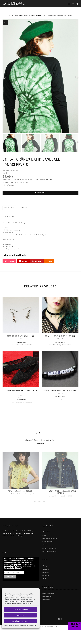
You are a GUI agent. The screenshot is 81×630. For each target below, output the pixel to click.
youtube (23, 261)
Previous (3, 142)
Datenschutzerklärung (21, 626)
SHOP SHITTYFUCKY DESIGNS (25, 15)
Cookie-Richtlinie (9, 626)
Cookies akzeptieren (20, 609)
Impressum (32, 626)
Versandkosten (50, 179)
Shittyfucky (14, 3)
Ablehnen (20, 615)
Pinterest (46, 572)
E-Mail (45, 579)
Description (9, 207)
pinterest (36, 261)
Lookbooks (46, 600)
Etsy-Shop (46, 569)
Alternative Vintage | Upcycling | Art (13, 5)
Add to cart (41, 192)
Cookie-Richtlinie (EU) (50, 551)
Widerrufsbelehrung (49, 548)
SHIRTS (38, 15)
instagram (9, 261)
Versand (46, 545)
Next (78, 142)
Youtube (46, 575)
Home (11, 15)
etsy (49, 261)
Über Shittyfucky (48, 593)
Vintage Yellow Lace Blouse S (21, 491)
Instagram (46, 566)
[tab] (9, 208)
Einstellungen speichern (20, 621)
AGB (44, 535)
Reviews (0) (22, 207)
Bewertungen (47, 596)
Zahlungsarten (48, 542)
